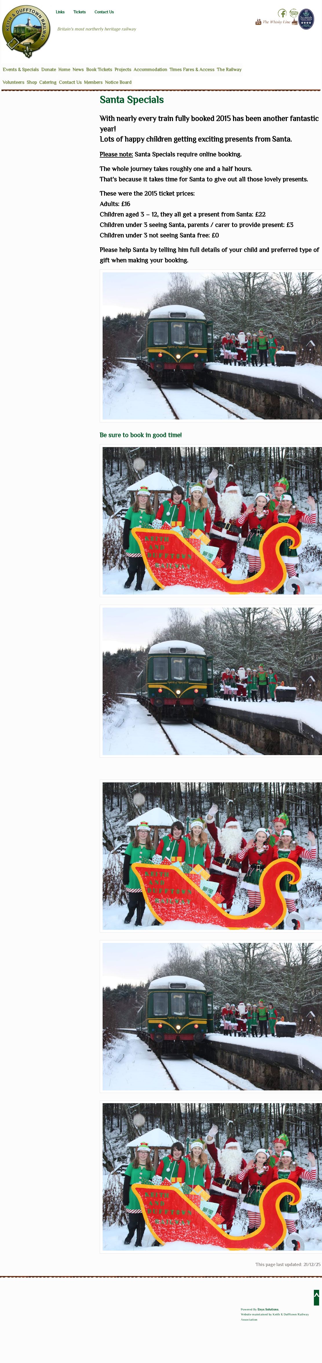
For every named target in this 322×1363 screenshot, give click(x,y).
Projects (122, 69)
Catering (48, 82)
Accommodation (150, 69)
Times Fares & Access (192, 69)
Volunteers (13, 82)
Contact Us (104, 12)
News (78, 69)
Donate (48, 69)
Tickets (79, 12)
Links (60, 12)
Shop (32, 82)
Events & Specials (21, 69)
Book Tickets (99, 69)
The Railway (229, 69)
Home (64, 69)
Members (93, 82)
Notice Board (118, 82)
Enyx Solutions (268, 1309)
